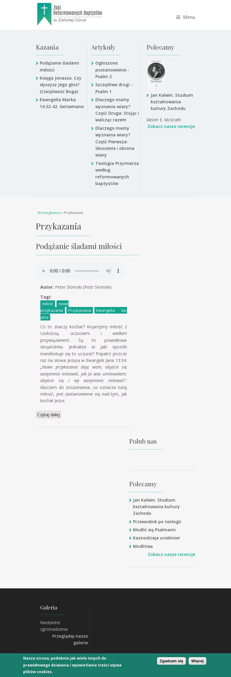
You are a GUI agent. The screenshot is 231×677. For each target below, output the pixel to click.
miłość (47, 303)
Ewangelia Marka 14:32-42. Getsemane (62, 103)
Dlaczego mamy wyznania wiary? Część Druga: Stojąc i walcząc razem (117, 110)
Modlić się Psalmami (154, 530)
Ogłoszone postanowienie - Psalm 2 (112, 69)
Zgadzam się (171, 661)
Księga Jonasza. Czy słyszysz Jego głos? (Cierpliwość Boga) (61, 84)
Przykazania (79, 310)
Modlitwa (143, 546)
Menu (185, 17)
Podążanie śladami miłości (59, 66)
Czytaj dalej (49, 414)
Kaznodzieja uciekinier (156, 538)
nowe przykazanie (54, 307)
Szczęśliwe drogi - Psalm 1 (114, 88)
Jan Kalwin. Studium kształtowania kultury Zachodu (172, 101)
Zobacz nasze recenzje (171, 126)
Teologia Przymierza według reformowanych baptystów (117, 173)
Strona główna (48, 212)
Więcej (197, 661)
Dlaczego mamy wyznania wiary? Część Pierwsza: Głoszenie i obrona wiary (114, 141)
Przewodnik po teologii (157, 521)
